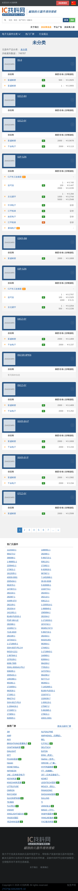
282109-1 (11, 604)
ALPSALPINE (47, 732)
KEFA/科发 (11, 778)
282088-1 (11, 624)
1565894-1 (46, 612)
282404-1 (45, 636)
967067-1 (45, 573)
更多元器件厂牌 (64, 726)
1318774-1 (46, 589)
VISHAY (10, 810)
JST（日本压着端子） (50, 775)
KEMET (44, 778)
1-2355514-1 (46, 604)
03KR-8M (22, 238)
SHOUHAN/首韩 (48, 794)
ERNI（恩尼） (47, 755)
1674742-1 (46, 624)
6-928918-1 (46, 569)
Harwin (10, 763)
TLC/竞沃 (11, 806)
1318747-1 (46, 694)
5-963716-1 (46, 632)
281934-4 (11, 608)
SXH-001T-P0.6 (14, 702)
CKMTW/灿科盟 (14, 747)
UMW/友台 (46, 806)
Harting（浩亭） (48, 759)
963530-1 (11, 691)
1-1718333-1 (46, 620)
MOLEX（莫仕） (48, 786)
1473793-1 (46, 671)
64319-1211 (12, 651)
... (53, 530)
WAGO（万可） (48, 810)
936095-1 (11, 671)
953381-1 (11, 683)
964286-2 (45, 675)
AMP (9, 735)
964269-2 (45, 663)
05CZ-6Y (21, 385)
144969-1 (45, 655)
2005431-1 (11, 675)
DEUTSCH (46, 747)
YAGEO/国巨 (12, 818)
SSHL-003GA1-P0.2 (16, 667)
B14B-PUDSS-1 (14, 616)
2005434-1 (11, 581)
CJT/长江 (45, 743)
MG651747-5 (47, 628)
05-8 (19, 60)
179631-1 (45, 714)
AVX (9, 739)
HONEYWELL (13, 767)
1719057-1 (11, 710)
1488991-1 (46, 550)
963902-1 (45, 683)
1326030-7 (46, 698)
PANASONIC (46, 790)
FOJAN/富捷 (12, 759)
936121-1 (45, 601)
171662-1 (45, 565)
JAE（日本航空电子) (16, 775)
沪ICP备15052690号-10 (14, 889)
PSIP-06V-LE (13, 620)
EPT (9, 755)
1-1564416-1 (12, 706)
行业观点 (43, 34)
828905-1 (11, 718)
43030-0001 (12, 577)
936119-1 (45, 561)
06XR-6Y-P (22, 457)
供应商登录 (62, 3)
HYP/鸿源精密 (47, 767)
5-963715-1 (46, 558)
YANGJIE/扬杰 (47, 818)
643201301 (46, 640)
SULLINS (45, 798)
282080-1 (45, 554)
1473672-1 (11, 589)
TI (42, 802)
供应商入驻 (69, 27)
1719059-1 (11, 687)
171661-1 (11, 694)
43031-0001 (46, 718)
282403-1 (45, 593)
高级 (72, 20)
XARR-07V (11, 601)
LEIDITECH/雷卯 (48, 782)
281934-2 (45, 616)
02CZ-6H (22, 96)
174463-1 (45, 648)
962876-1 (11, 585)
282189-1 (11, 636)
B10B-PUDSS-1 (48, 691)
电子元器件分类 (11, 34)
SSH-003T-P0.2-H (15, 648)
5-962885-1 (46, 710)
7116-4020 (11, 632)
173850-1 (11, 714)
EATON (44, 751)
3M (8, 732)
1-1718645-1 (12, 644)
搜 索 (66, 20)
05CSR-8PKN (24, 355)
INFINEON (11, 771)
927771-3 (45, 679)
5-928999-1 (46, 585)
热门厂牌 (29, 34)
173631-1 (11, 569)
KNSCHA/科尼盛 (14, 782)
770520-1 (45, 667)
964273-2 (11, 554)
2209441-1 (11, 565)
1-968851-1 (12, 561)
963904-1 (45, 644)
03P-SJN (21, 269)
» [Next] (58, 530)
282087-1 (11, 597)
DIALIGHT (11, 751)
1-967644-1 (12, 655)
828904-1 (45, 659)
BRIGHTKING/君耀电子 (17, 743)
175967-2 (45, 706)
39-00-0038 (46, 581)
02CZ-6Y (21, 121)
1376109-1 (11, 659)
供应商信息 (46, 27)
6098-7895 (11, 663)
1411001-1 (11, 612)
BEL (43, 739)
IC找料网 (24, 885)
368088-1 (11, 558)
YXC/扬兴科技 (47, 821)
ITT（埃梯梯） (47, 771)
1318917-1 (11, 628)
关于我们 (34, 27)
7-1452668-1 (46, 577)
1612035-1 (11, 573)
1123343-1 (11, 550)
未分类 (24, 49)
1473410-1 (11, 640)
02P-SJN (21, 157)
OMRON (11, 790)
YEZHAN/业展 (13, 821)
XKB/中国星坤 (47, 814)
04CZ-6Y (21, 319)
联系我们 (44, 867)
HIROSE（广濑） (49, 763)
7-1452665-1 (46, 687)
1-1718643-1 (46, 651)
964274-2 (11, 698)
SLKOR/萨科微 (13, 798)
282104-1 (11, 593)
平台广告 (58, 27)
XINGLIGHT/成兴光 (15, 814)
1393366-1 (11, 679)
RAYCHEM (12, 794)
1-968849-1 (46, 608)
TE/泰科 (10, 802)
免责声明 (71, 885)
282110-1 (45, 597)
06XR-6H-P (23, 421)
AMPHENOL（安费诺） (51, 735)
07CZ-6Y (21, 493)
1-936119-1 (46, 702)
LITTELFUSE (13, 786)
